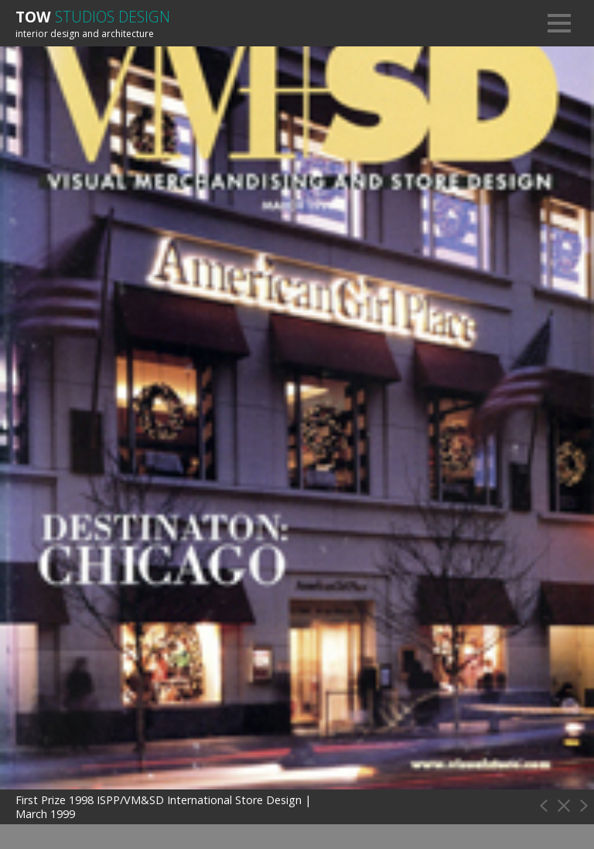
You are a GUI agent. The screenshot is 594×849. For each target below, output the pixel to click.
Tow (92, 16)
